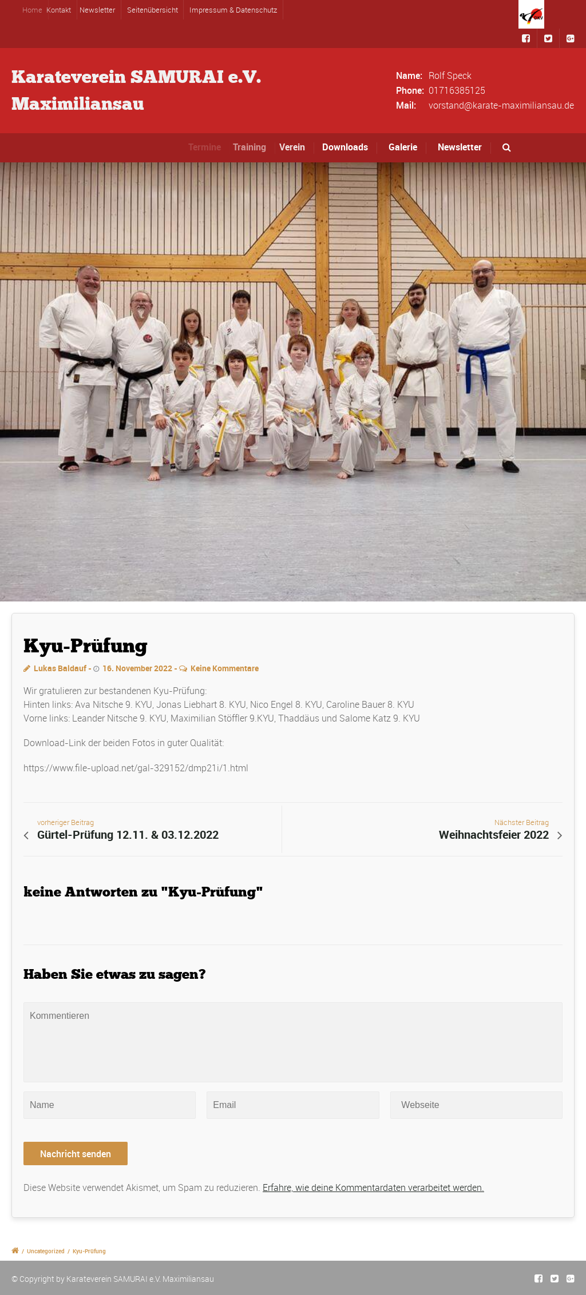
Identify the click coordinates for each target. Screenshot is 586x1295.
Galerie (403, 147)
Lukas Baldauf (60, 668)
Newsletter (100, 10)
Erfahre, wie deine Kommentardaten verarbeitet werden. (373, 1187)
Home (40, 10)
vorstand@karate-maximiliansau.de (501, 105)
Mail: (406, 105)
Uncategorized (46, 1251)
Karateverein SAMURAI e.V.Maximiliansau (136, 90)
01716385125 (457, 90)
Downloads (348, 147)
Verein (298, 147)
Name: (409, 75)
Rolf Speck (450, 75)
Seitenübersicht (152, 10)
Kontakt (65, 10)
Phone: (410, 90)
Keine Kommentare (225, 668)
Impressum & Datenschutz (233, 10)
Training (257, 147)
